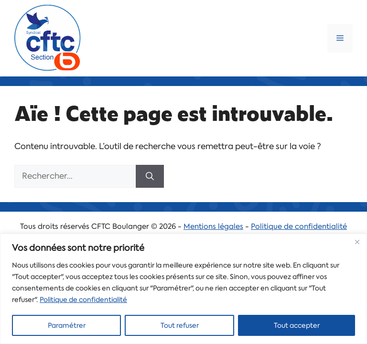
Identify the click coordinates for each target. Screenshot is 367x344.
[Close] (357, 241)
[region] (183, 289)
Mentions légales (213, 226)
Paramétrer (67, 325)
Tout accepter (297, 325)
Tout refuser (180, 325)
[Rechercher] (150, 176)
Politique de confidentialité (83, 299)
